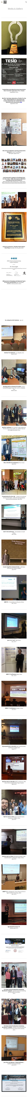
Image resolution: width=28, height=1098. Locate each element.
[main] (14, 8)
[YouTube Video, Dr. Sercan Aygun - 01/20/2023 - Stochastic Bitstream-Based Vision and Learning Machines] (14, 306)
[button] (2, 2)
